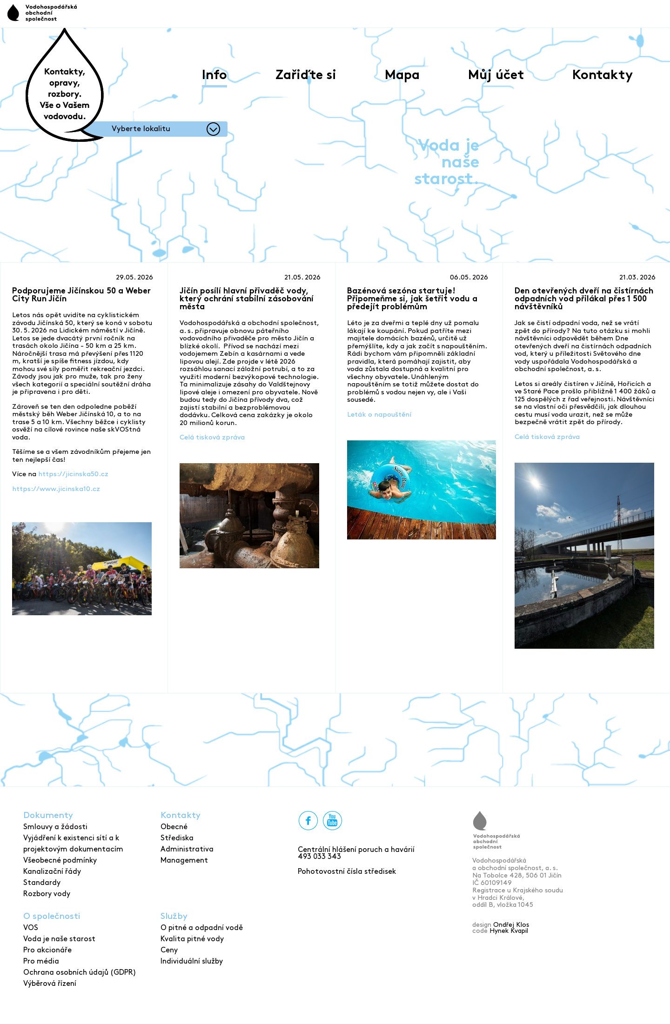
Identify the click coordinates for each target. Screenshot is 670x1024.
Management (184, 860)
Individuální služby (192, 961)
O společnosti (51, 916)
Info (214, 76)
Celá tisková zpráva (212, 437)
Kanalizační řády (52, 871)
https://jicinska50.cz (73, 474)
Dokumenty (48, 815)
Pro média (41, 961)
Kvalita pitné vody (192, 939)
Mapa (402, 76)
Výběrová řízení (49, 983)
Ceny (169, 950)
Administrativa (187, 849)
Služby (174, 916)
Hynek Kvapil (508, 931)
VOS (30, 927)
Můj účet (496, 76)
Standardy (41, 882)
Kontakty (602, 76)
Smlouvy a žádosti (55, 827)
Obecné (174, 827)
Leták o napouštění (379, 415)
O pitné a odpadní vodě (202, 927)
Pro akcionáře (47, 950)
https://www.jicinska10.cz (56, 489)
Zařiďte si (305, 76)
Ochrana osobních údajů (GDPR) (79, 972)
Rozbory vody (46, 894)
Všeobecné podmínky (60, 860)
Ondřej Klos (511, 925)
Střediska (177, 838)
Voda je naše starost (59, 939)
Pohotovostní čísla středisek (347, 871)
